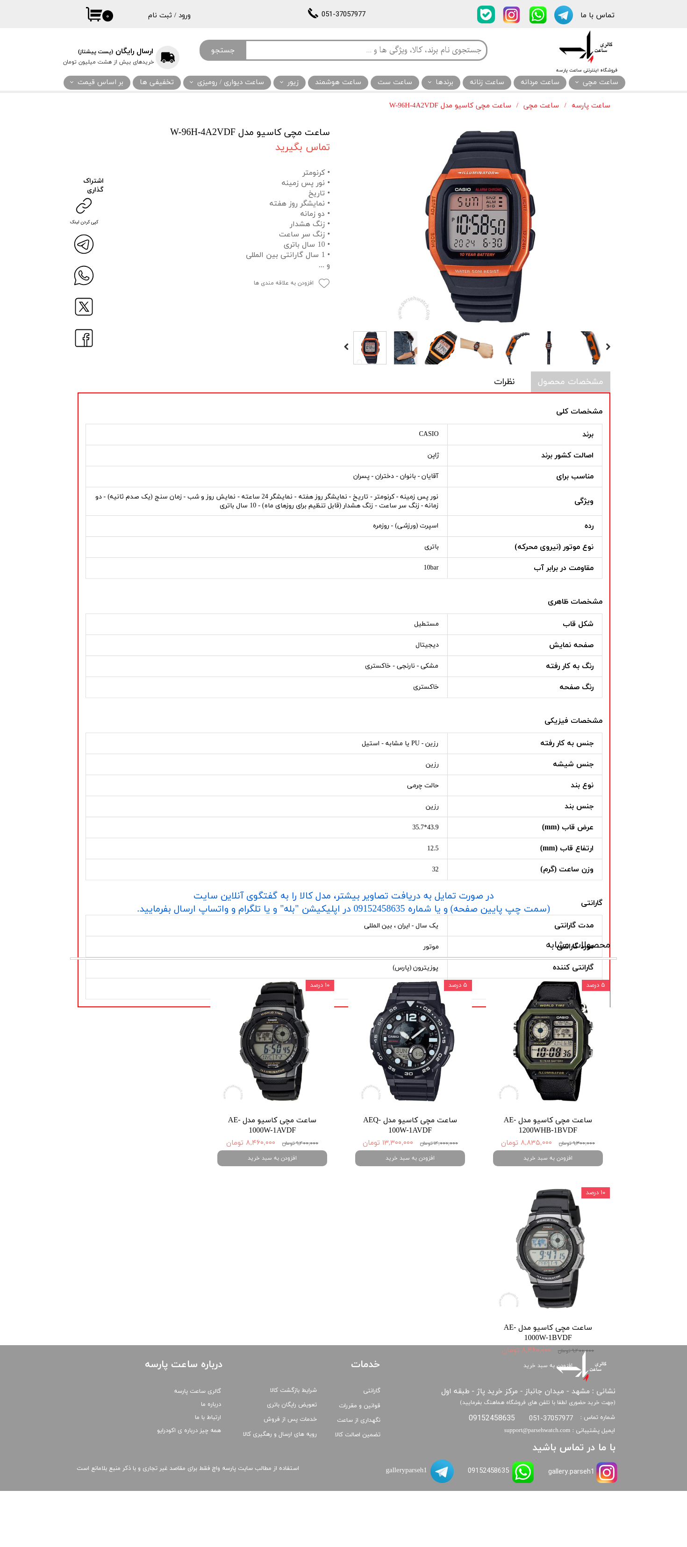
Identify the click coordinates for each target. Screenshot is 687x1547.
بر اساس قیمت (100, 82)
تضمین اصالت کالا (357, 1491)
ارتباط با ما (208, 1473)
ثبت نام (160, 16)
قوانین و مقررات (359, 1462)
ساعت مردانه (540, 82)
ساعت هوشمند (338, 82)
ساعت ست (395, 82)
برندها (444, 82)
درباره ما (211, 1460)
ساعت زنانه (487, 82)
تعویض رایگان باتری (292, 1461)
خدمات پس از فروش (290, 1475)
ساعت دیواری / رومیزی (230, 82)
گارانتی (371, 1447)
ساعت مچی (600, 82)
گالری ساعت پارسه (197, 1447)
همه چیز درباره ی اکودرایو (189, 1487)
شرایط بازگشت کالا (293, 1446)
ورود (185, 16)
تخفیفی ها (157, 82)
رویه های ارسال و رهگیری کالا (280, 1490)
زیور (293, 82)
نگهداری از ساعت (358, 1476)
